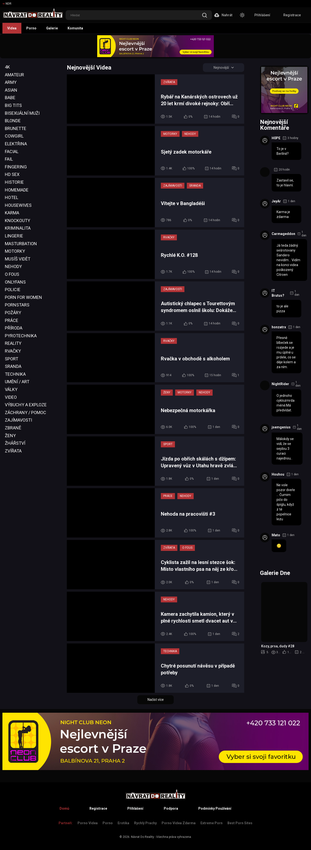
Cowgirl (14, 136)
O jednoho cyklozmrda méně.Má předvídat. (285, 403)
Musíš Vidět (17, 258)
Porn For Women (23, 297)
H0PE (276, 138)
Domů (64, 808)
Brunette (15, 128)
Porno (31, 28)
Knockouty (17, 220)
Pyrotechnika (21, 335)
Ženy (10, 435)
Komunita (75, 28)
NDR (6, 3)
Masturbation (21, 243)
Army (11, 82)
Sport (11, 358)
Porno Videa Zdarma (179, 823)
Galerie (52, 28)
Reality (13, 343)
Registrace (292, 15)
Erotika (123, 823)
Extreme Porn (211, 823)
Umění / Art (17, 381)
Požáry (13, 312)
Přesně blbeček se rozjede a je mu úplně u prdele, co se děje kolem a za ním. (286, 352)
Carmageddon (283, 234)
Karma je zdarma (283, 214)
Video (11, 397)
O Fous (12, 274)
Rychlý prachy (145, 823)
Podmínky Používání (214, 808)
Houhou (278, 474)
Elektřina (16, 143)
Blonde (13, 120)
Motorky (15, 251)
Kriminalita (18, 228)
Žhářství (15, 443)
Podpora (171, 808)
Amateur (14, 74)
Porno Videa (88, 823)
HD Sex (12, 174)
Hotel (11, 197)
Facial (11, 151)
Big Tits (13, 105)
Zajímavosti (18, 420)
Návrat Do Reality (142, 837)
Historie (14, 182)
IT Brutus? (278, 293)
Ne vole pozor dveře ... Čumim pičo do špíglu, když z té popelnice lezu (285, 502)
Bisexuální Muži (22, 113)
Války (11, 389)
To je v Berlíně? (282, 151)
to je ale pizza (282, 308)
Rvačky (13, 351)
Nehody (13, 266)
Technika (15, 374)
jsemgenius (281, 427)
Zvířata (13, 450)
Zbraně (13, 427)
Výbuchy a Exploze (26, 404)
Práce (11, 320)
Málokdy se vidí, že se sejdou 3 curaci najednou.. (285, 448)
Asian (11, 90)
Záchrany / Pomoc (25, 412)
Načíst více (155, 700)
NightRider (280, 384)
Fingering (16, 166)
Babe (10, 97)
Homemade (16, 189)
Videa (12, 28)
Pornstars (17, 304)
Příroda (13, 327)
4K (7, 66)
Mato (276, 535)
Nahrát (223, 15)
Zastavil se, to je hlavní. (285, 182)
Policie (12, 289)
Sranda (13, 366)
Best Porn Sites (239, 823)
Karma (12, 212)
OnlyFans (15, 282)
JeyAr (276, 201)
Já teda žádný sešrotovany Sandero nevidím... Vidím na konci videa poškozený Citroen (288, 260)
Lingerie (14, 235)
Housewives (18, 205)
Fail (9, 159)
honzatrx (279, 327)
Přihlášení (262, 15)
